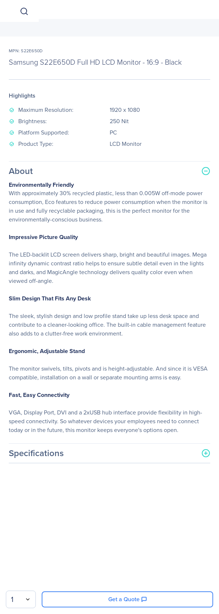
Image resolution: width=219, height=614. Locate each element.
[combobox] (21, 599)
